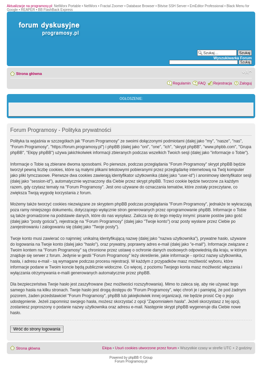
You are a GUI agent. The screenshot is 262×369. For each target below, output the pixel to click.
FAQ (202, 83)
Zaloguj (245, 83)
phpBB (133, 357)
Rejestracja (222, 83)
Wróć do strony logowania (36, 329)
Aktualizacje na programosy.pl (29, 6)
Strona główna (29, 74)
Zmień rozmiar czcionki (247, 72)
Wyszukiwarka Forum (233, 58)
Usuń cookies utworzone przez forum (146, 348)
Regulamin (182, 83)
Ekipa (107, 348)
